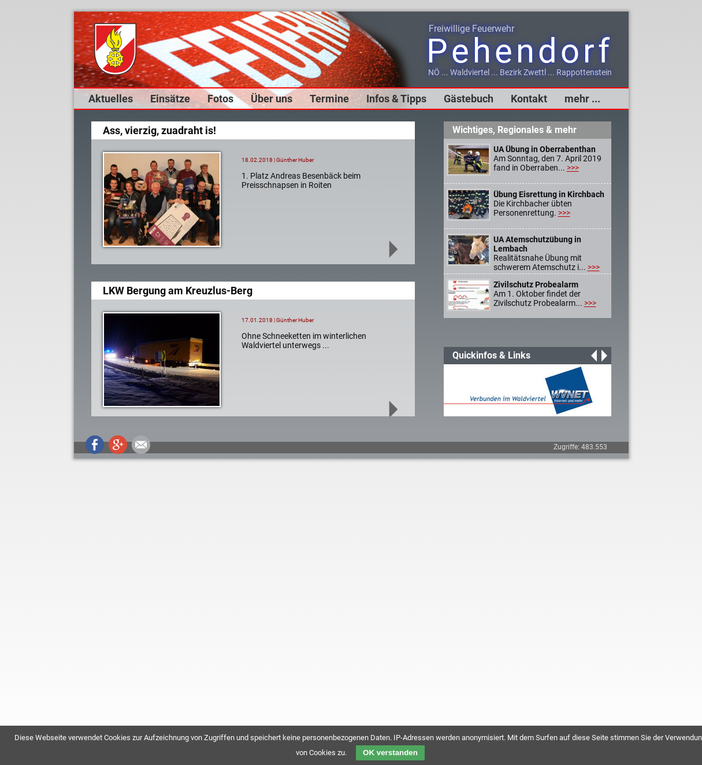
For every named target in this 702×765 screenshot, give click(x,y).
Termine (329, 99)
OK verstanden (390, 752)
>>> (573, 167)
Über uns (271, 99)
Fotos (220, 99)
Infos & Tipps (396, 99)
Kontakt (529, 99)
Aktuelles (110, 99)
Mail (141, 444)
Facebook (95, 444)
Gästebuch (468, 99)
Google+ (118, 444)
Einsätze (170, 99)
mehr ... (582, 99)
